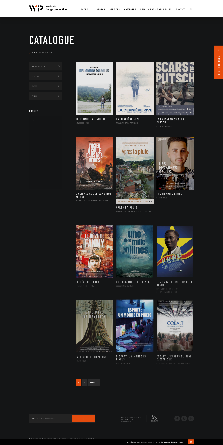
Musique (39, 156)
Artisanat (40, 134)
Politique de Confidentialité (69, 438)
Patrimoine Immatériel (46, 161)
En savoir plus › (177, 442)
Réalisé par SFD (89, 438)
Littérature (40, 152)
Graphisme (40, 147)
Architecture (41, 129)
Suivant (94, 383)
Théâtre (38, 183)
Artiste (38, 138)
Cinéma (38, 143)
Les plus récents (187, 50)
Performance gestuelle (46, 170)
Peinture (39, 165)
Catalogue (52, 40)
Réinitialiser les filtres (40, 53)
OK (191, 442)
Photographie (41, 174)
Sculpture (39, 179)
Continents (37, 193)
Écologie (36, 202)
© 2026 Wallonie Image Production (42, 438)
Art (33, 121)
